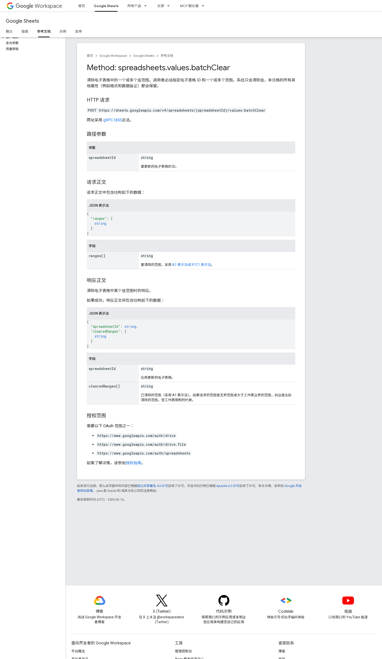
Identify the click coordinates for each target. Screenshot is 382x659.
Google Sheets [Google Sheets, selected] (106, 6)
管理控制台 (183, 651)
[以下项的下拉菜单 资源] (170, 6)
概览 (9, 31)
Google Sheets (22, 21)
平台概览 (78, 651)
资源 (160, 6)
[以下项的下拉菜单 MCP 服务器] (204, 6)
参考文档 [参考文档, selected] (44, 31)
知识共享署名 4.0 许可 (152, 486)
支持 (78, 31)
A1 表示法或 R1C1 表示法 (191, 265)
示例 (62, 31)
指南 (24, 31)
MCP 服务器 (189, 6)
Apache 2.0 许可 (227, 486)
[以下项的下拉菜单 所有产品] (147, 6)
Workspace (39, 6)
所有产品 (134, 6)
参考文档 (167, 56)
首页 (81, 6)
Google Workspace (113, 56)
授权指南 (133, 463)
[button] (32, 37)
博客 (281, 651)
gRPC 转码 (112, 120)
